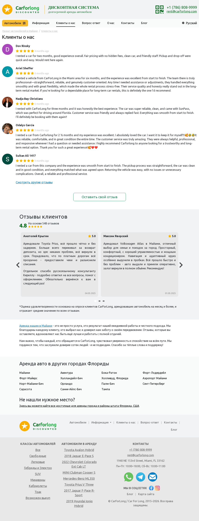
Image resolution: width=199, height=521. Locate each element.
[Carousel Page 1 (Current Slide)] (95, 301)
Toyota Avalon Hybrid (79, 450)
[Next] (181, 265)
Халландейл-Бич (71, 378)
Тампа (106, 389)
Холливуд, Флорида (115, 378)
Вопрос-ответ (91, 23)
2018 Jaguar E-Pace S (79, 456)
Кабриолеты (38, 486)
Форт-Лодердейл (154, 372)
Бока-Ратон (109, 372)
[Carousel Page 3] (103, 301)
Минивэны (37, 480)
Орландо (66, 383)
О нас (110, 23)
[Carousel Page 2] (99, 301)
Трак (38, 492)
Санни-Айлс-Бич (71, 389)
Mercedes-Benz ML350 (79, 478)
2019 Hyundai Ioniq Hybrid (79, 503)
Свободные (37, 456)
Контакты (127, 23)
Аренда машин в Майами (35, 325)
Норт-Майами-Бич (31, 383)
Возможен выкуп (38, 498)
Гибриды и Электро (38, 468)
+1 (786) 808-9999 (182, 7)
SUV (38, 474)
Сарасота (25, 389)
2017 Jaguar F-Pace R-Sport (79, 493)
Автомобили (78, 422)
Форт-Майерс (28, 378)
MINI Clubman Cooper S (79, 472)
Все (37, 450)
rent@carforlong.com (182, 11)
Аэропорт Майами (155, 378)
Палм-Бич (108, 383)
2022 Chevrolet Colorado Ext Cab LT (79, 464)
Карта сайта (146, 494)
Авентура (66, 372)
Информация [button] (40, 23)
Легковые (38, 462)
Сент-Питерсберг (154, 383)
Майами (24, 372)
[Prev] (17, 265)
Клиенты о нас (65, 23)
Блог (144, 23)
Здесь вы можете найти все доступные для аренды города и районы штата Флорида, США (79, 405)
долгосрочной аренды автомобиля (70, 12)
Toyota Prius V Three (79, 484)
